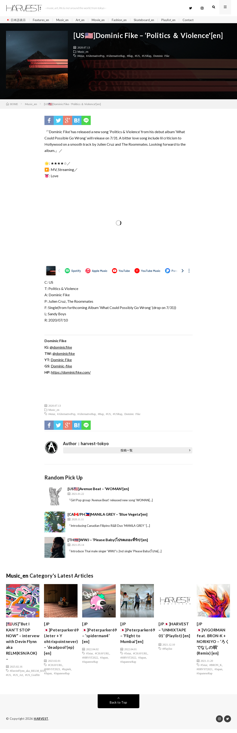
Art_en (85, 20)
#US (137, 56)
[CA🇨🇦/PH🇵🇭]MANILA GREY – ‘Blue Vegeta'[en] (107, 515)
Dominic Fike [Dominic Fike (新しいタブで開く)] (61, 361)
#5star (89, 655)
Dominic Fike (161, 56)
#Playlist (167, 655)
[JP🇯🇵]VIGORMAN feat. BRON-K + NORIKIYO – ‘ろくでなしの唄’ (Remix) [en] (212, 641)
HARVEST (41, 722)
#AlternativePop (95, 56)
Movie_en (104, 20)
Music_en (66, 20)
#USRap (146, 56)
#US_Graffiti (32, 678)
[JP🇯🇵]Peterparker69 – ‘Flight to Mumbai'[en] (138, 634)
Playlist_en (178, 20)
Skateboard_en (152, 20)
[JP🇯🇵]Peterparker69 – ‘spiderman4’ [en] (100, 634)
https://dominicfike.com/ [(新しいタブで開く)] (71, 373)
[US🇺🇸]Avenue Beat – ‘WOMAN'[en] (98, 489)
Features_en (43, 20)
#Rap (130, 56)
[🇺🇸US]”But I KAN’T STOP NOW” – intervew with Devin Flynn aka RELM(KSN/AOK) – (23, 644)
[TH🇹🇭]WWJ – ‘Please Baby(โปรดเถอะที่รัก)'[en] (108, 540)
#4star (80, 56)
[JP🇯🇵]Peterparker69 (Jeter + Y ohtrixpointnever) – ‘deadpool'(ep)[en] (62, 641)
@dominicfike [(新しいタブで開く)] (61, 348)
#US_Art (18, 678)
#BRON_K (215, 668)
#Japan (48, 676)
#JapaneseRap (62, 676)
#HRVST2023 (52, 672)
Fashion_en (126, 20)
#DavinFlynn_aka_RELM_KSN (28, 674)
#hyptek (66, 672)
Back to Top (118, 706)
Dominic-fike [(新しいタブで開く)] (61, 367)
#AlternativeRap (115, 56)
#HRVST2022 (90, 660)
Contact (199, 20)
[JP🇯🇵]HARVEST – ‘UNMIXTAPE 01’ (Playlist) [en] (175, 634)
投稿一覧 (127, 451)
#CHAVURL (55, 668)
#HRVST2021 (204, 672)
